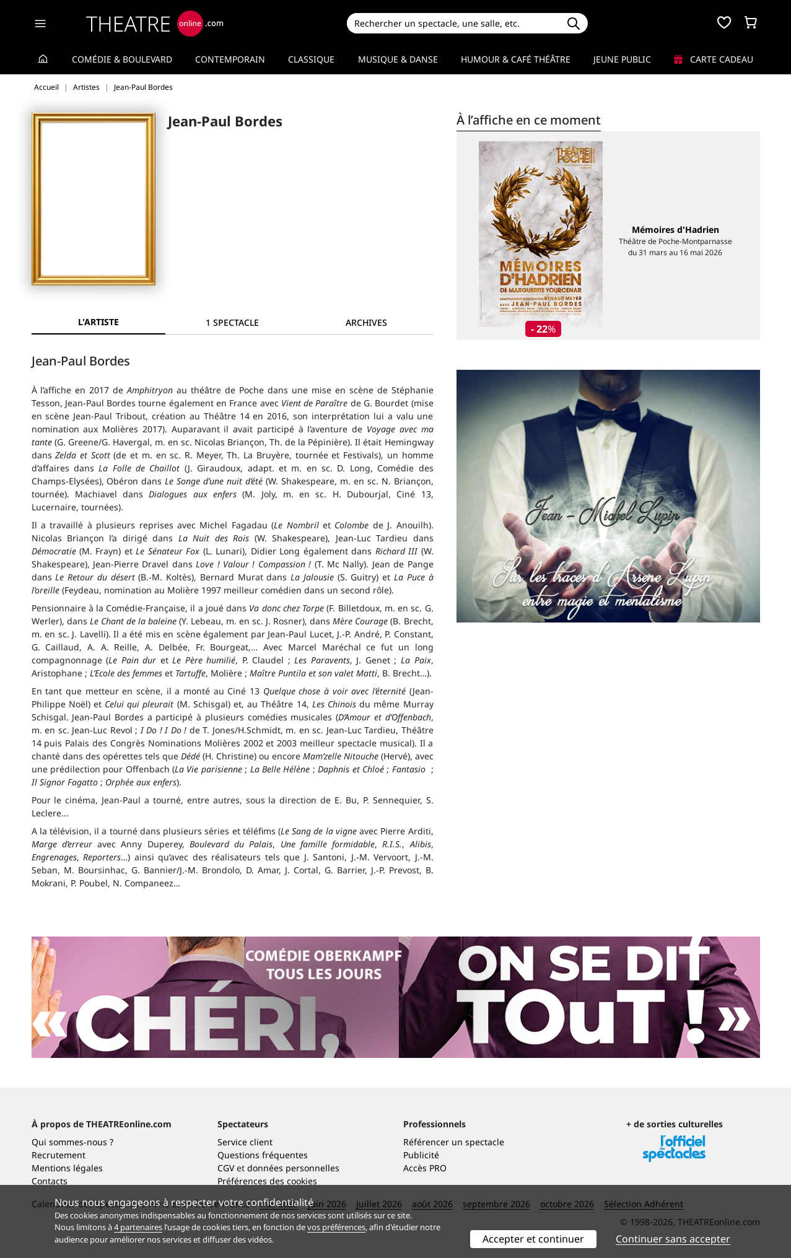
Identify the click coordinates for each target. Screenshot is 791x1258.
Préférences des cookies (267, 1181)
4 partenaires (138, 1227)
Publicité (421, 1155)
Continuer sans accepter (673, 1239)
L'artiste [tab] (98, 322)
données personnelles (293, 1168)
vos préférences (336, 1227)
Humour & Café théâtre (515, 59)
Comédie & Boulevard (122, 59)
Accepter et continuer (533, 1239)
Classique (311, 59)
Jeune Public (622, 59)
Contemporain (230, 59)
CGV (225, 1168)
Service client (245, 1142)
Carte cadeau (713, 59)
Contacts (50, 1181)
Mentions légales (67, 1168)
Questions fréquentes (262, 1155)
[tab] (232, 322)
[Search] (453, 23)
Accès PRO (425, 1168)
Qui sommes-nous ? (72, 1142)
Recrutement (58, 1155)
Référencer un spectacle (453, 1142)
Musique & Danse (398, 59)
